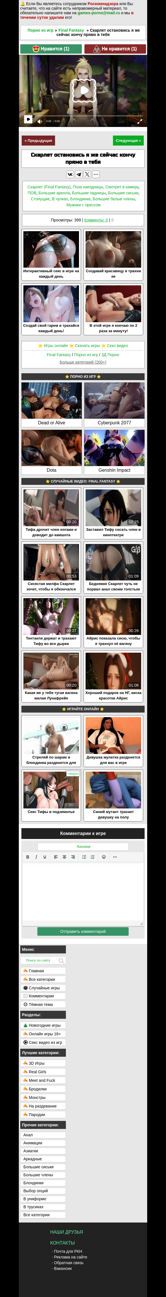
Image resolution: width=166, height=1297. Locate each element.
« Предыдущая (38, 140)
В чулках (60, 199)
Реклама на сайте (70, 1257)
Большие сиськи (123, 193)
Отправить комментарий (83, 931)
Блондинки (80, 199)
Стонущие (40, 199)
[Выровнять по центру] (64, 857)
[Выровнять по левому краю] (56, 857)
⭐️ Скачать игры (84, 345)
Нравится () (51, 49)
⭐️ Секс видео (114, 345)
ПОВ (32, 193)
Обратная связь (69, 1262)
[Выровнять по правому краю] (73, 857)
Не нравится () (115, 49)
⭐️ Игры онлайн (53, 345)
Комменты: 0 (96, 220)
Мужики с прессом (83, 205)
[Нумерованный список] (92, 857)
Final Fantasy (71, 30)
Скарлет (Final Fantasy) (49, 187)
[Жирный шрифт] (27, 857)
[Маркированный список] (84, 857)
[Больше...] (115, 857)
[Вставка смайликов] (104, 857)
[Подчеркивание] (45, 857)
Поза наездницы (88, 187)
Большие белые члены (114, 199)
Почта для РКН (68, 1251)
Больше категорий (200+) (83, 362)
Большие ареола (54, 193)
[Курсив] (36, 857)
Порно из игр (41, 30)
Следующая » (128, 140)
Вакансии (63, 1268)
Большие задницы (89, 193)
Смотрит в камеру (122, 187)
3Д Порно (110, 354)
